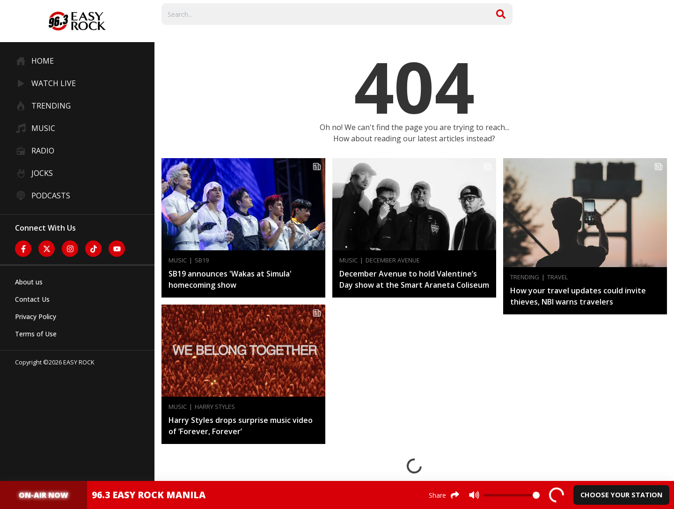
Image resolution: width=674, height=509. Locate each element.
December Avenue (393, 260)
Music (177, 260)
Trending (524, 277)
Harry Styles (215, 407)
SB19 (202, 260)
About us (29, 281)
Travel (557, 277)
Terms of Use (36, 333)
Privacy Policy (35, 316)
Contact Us (32, 299)
